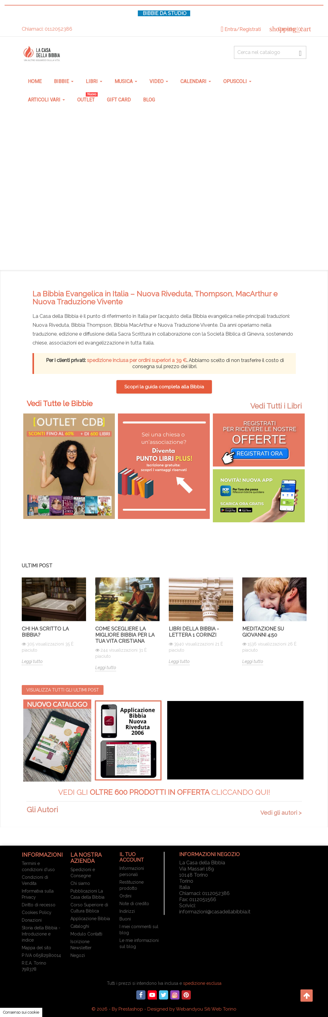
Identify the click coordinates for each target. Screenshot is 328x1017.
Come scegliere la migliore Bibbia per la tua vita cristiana (125, 635)
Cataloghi (79, 926)
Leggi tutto (32, 661)
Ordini (125, 895)
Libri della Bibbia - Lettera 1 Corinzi (194, 632)
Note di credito (134, 903)
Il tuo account (131, 857)
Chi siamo (80, 883)
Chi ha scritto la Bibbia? (45, 632)
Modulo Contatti (86, 933)
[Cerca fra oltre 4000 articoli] (270, 52)
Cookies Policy (36, 912)
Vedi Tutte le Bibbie (59, 403)
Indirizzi (127, 911)
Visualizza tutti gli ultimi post (62, 690)
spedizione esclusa (202, 983)
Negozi (77, 955)
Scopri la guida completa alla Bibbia (164, 387)
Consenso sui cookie (21, 1012)
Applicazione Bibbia (90, 918)
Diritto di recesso (38, 904)
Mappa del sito (36, 947)
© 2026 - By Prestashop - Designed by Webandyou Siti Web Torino (164, 1009)
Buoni (125, 918)
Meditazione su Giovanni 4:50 (263, 632)
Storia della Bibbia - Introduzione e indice (41, 934)
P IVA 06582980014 (41, 955)
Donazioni (32, 920)
